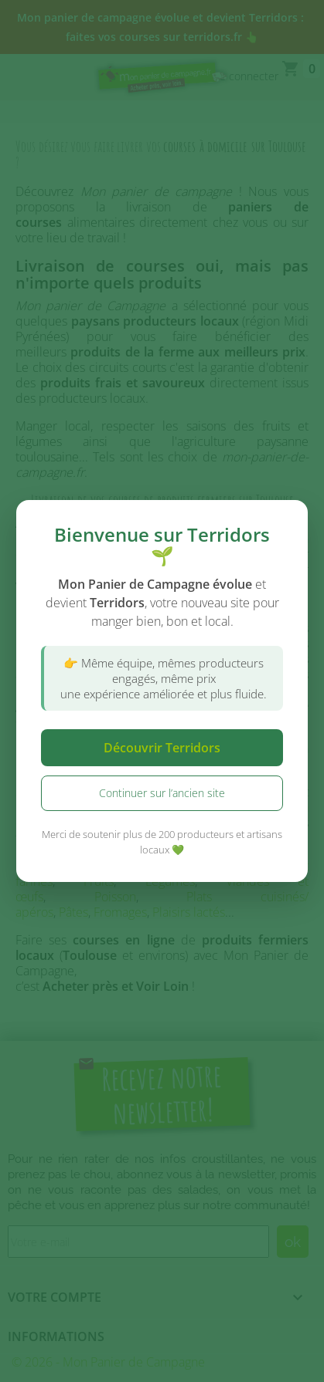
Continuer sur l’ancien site (162, 793)
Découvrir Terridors (162, 747)
